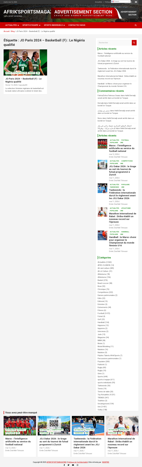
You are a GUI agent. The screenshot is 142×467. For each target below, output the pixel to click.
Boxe (100, 286)
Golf (99, 319)
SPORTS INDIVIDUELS (53, 25)
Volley (100, 410)
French (115, 1)
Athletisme (126, 208)
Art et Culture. (103, 271)
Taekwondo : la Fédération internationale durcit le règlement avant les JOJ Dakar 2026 (122, 194)
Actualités (98, 2)
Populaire (114, 142)
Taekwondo (114, 187)
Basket (9, 73)
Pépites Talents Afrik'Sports (109, 355)
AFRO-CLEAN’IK (104, 265)
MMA (100, 340)
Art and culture (103, 268)
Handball (125, 232)
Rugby (100, 367)
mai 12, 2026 (114, 154)
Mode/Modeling (104, 346)
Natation (101, 349)
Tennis (100, 389)
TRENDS (31, 73)
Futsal (100, 316)
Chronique (102, 289)
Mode (100, 343)
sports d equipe (104, 379)
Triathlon (101, 401)
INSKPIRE (105, 462)
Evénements (102, 307)
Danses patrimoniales (106, 295)
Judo (100, 334)
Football (125, 140)
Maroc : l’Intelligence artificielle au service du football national (121, 148)
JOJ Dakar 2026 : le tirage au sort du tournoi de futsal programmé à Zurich (122, 170)
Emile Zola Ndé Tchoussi (118, 157)
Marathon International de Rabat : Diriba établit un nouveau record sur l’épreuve (122, 217)
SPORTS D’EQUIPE (30, 25)
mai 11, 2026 (114, 178)
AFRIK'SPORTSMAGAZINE (32, 12)
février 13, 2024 (11, 85)
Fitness (100, 310)
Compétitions (127, 161)
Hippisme (101, 325)
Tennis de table (104, 392)
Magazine (101, 337)
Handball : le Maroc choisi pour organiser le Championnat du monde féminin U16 (122, 241)
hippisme (101, 328)
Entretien (101, 304)
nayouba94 (23, 85)
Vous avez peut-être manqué (21, 412)
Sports (100, 376)
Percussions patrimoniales (108, 358)
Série (100, 373)
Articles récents (107, 135)
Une (37, 73)
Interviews (102, 331)
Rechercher (134, 42)
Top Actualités (20, 73)
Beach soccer (103, 283)
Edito (100, 298)
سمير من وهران (104, 111)
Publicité (101, 364)
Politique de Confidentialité (77, 462)
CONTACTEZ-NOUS (76, 25)
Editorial (101, 301)
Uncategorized (103, 404)
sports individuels (104, 382)
